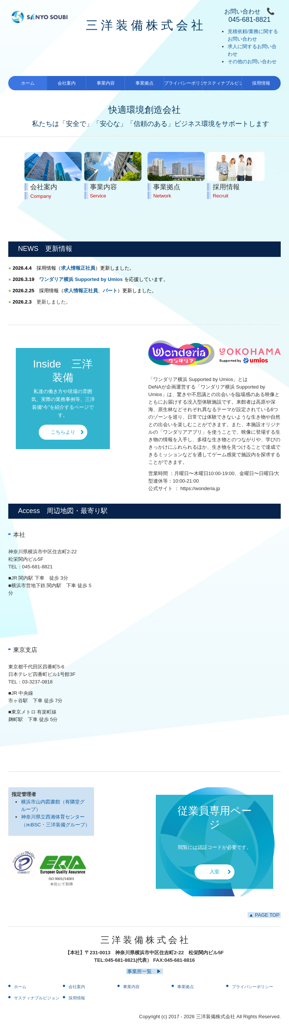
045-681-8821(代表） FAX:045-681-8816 (150, 960)
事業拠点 (144, 83)
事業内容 (106, 83)
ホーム (28, 83)
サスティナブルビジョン (222, 83)
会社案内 (67, 83)
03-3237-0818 (37, 682)
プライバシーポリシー (183, 83)
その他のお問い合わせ (252, 61)
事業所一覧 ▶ (144, 971)
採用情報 (261, 83)
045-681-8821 (37, 566)
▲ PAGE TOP (264, 915)
